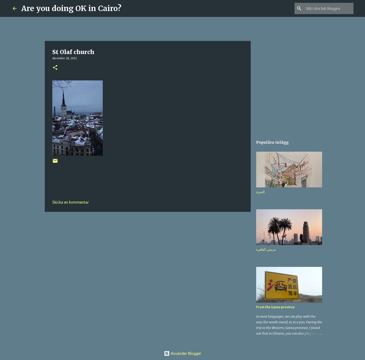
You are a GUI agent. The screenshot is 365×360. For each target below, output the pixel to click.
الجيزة (260, 192)
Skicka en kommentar (70, 202)
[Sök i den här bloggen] (328, 8)
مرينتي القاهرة (266, 249)
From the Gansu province (275, 307)
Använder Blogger (182, 353)
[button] (55, 68)
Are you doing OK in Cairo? (71, 8)
